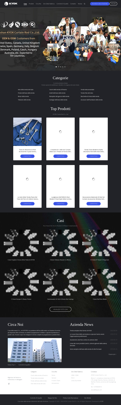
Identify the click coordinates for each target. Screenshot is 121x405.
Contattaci (27, 156)
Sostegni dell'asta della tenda (58, 100)
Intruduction (55, 383)
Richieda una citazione (99, 4)
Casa (25, 4)
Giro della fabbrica (48, 4)
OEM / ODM (74, 375)
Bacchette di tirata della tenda (90, 96)
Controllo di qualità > (25, 365)
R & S (72, 378)
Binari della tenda (23, 96)
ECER (101, 401)
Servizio (54, 378)
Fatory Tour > (12, 365)
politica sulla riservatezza (70, 398)
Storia (53, 375)
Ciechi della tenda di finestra (58, 89)
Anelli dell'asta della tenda (57, 93)
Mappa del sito (52, 398)
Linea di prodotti (76, 380)
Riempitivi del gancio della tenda (59, 96)
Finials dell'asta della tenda (26, 93)
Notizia (80, 4)
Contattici (73, 4)
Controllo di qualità (62, 4)
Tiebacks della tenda (24, 100)
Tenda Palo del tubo (87, 93)
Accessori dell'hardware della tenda (92, 100)
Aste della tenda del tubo (25, 89)
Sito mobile (87, 398)
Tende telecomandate (87, 89)
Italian (113, 4)
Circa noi (38, 4)
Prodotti (31, 4)
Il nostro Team (56, 380)
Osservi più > (112, 354)
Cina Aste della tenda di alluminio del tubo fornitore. (33, 401)
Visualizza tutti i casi (60, 309)
